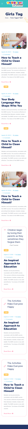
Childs (6, 45)
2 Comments (6, 54)
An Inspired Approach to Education (12, 263)
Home (7, 18)
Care (5, 86)
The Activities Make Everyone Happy (15, 303)
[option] (14, 89)
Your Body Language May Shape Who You (11, 103)
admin (16, 52)
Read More (5, 82)
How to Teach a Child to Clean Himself (11, 61)
